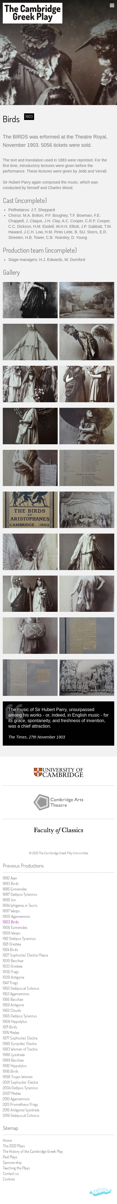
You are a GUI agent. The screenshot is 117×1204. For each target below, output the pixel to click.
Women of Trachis (20, 1049)
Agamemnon (16, 916)
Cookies (9, 1179)
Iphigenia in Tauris (20, 905)
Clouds (12, 1010)
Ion (9, 899)
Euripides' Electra (20, 1043)
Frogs (11, 971)
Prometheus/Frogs (20, 1104)
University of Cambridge (58, 772)
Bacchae (13, 960)
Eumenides (15, 889)
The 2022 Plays (14, 1145)
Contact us (11, 1173)
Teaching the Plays (16, 1168)
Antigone (13, 977)
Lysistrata (14, 1054)
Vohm (100, 1192)
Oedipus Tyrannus (20, 894)
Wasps (11, 910)
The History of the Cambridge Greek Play (33, 1151)
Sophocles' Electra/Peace (25, 955)
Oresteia (12, 944)
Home (7, 1140)
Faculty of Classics (58, 830)
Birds (11, 883)
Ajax (10, 878)
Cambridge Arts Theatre (58, 802)
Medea (11, 1032)
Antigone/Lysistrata (21, 1110)
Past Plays (10, 1157)
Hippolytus (15, 1021)
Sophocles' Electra (20, 1038)
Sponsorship (12, 1162)
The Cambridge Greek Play (32, 13)
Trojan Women (18, 1076)
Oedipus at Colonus (21, 988)
